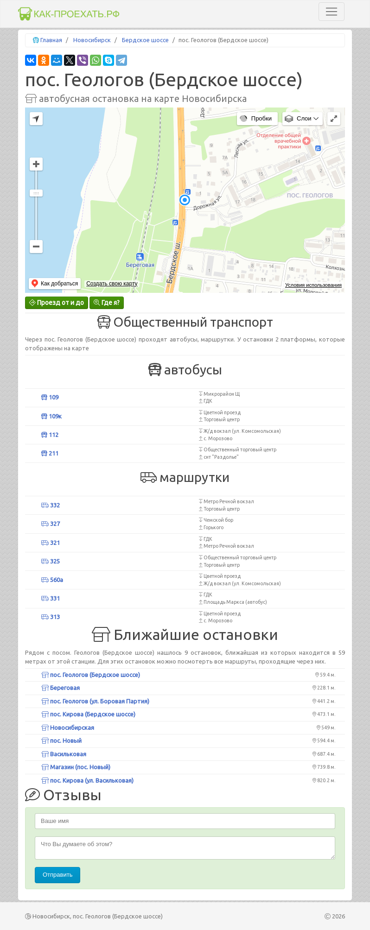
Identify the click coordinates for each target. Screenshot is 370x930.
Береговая (60, 687)
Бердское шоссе (145, 40)
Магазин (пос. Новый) (75, 767)
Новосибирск (92, 40)
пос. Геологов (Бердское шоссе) (90, 674)
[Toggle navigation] (331, 11)
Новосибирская (67, 727)
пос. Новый (61, 740)
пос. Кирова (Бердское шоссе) (88, 714)
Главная (51, 40)
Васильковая (63, 754)
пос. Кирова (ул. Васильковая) (87, 780)
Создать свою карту (111, 283)
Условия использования (313, 285)
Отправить (57, 874)
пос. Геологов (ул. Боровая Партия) (95, 701)
